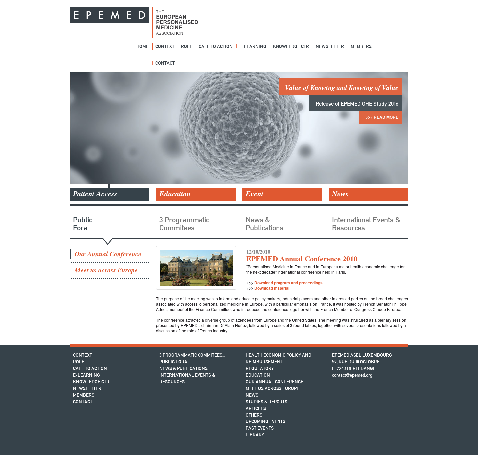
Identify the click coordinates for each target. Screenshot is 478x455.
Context (164, 46)
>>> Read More (382, 117)
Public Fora (82, 223)
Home (142, 46)
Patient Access (95, 194)
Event (254, 194)
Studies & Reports (266, 401)
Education (175, 194)
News (340, 194)
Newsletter (330, 46)
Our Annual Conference (108, 254)
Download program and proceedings (288, 282)
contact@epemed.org (352, 375)
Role (186, 46)
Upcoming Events (265, 421)
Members (361, 46)
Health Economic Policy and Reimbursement (278, 358)
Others (254, 414)
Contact (165, 63)
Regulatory (260, 368)
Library (255, 434)
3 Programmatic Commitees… (184, 223)
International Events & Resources (366, 223)
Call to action (216, 46)
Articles (256, 408)
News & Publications (264, 223)
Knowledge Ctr (291, 46)
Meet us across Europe (106, 270)
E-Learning (252, 46)
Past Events (260, 428)
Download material (271, 288)
